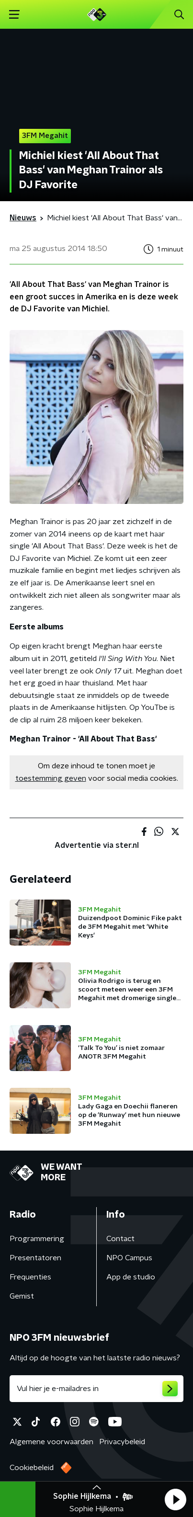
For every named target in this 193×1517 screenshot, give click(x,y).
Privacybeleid (122, 1442)
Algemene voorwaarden (51, 1442)
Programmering (37, 1239)
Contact (120, 1239)
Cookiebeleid (32, 1467)
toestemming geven (50, 778)
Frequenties (30, 1277)
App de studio (130, 1277)
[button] (175, 1499)
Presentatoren (35, 1258)
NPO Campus (129, 1258)
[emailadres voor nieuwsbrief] (96, 1388)
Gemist (22, 1296)
